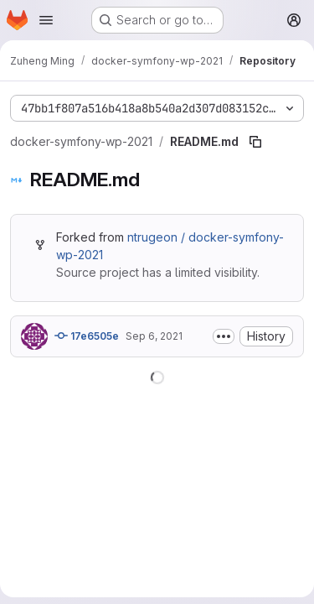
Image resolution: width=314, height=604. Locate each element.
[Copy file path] (255, 141)
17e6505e (86, 335)
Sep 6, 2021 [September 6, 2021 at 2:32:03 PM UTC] (154, 336)
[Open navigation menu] (46, 20)
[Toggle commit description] (223, 336)
